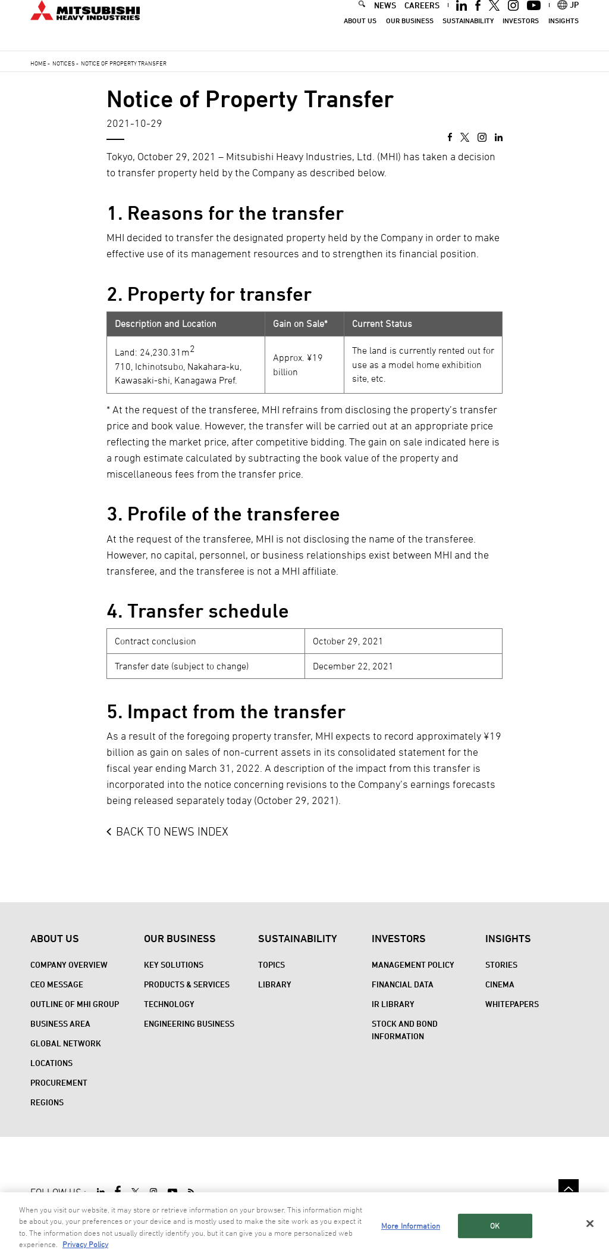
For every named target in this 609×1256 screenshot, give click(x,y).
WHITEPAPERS (512, 1004)
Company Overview (69, 964)
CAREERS (422, 20)
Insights (563, 36)
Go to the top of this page (568, 1189)
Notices (63, 63)
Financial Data (403, 984)
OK (495, 1237)
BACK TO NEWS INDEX (172, 831)
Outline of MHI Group (74, 1004)
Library (274, 984)
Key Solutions (173, 964)
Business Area (60, 1023)
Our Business (410, 36)
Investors (521, 36)
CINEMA (499, 984)
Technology (169, 1004)
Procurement (58, 1082)
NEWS (385, 20)
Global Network (65, 1043)
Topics (271, 964)
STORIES (501, 964)
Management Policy (413, 964)
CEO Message (56, 984)
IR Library (393, 1004)
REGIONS (47, 1102)
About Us (360, 36)
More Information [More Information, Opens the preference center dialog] (410, 1237)
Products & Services (187, 984)
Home (38, 63)
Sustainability (468, 36)
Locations (51, 1063)
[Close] (590, 1236)
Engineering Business (189, 1023)
